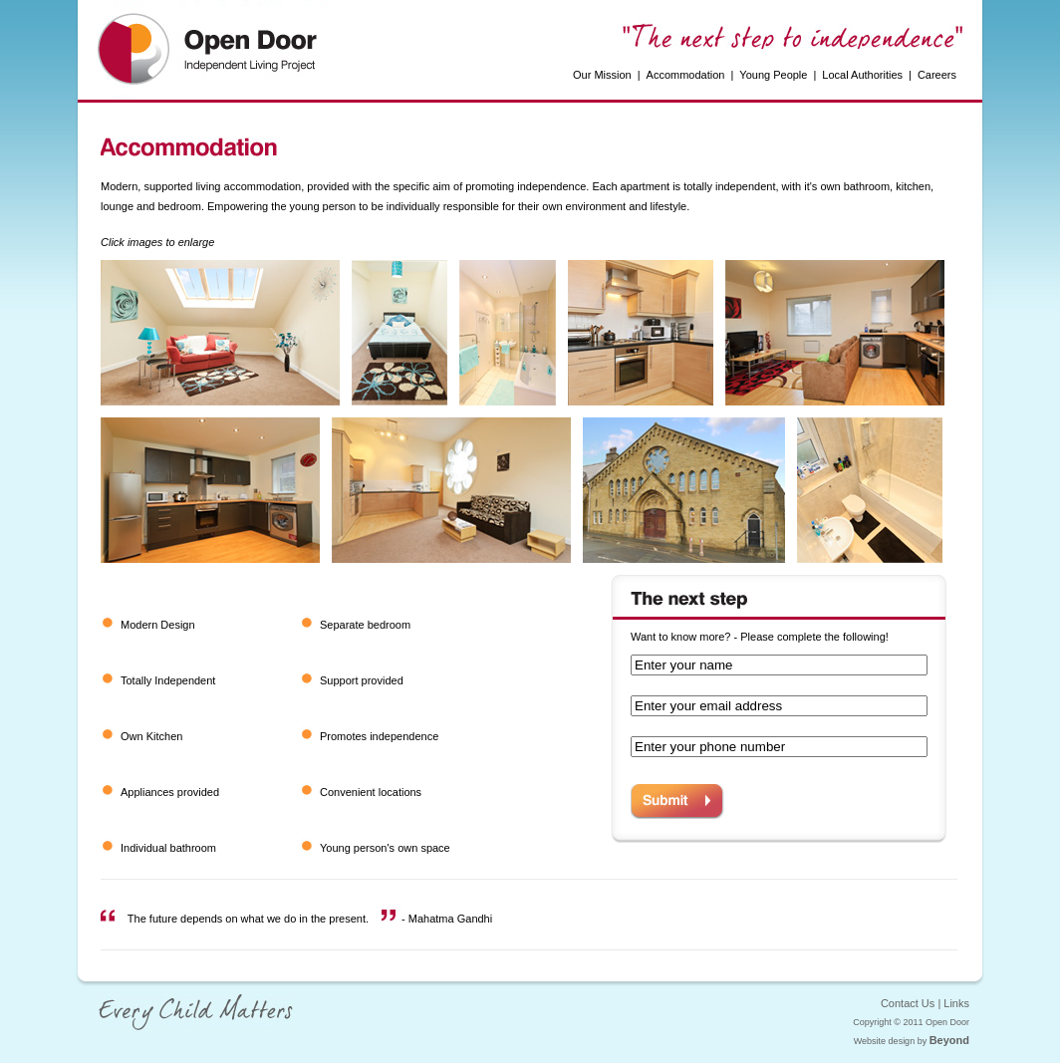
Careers (937, 75)
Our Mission (602, 75)
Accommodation (686, 75)
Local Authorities (862, 75)
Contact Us (907, 1003)
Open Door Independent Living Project (211, 50)
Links (956, 1003)
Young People (773, 75)
